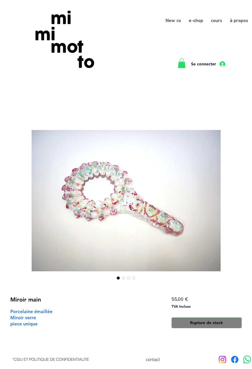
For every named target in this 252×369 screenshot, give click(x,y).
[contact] (152, 359)
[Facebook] (235, 359)
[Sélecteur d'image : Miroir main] (118, 278)
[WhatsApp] (247, 359)
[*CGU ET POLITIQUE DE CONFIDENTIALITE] (50, 359)
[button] (182, 63)
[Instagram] (222, 359)
